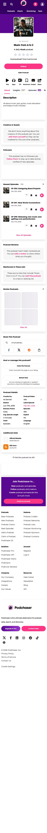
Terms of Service (8, 657)
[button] (10, 11)
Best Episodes (7, 528)
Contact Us (6, 661)
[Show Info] (41, 399)
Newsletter (28, 581)
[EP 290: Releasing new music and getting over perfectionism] (6, 219)
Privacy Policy (7, 653)
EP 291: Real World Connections (25, 202)
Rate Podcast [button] (23, 73)
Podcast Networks (32, 520)
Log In (26, 555)
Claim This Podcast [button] (23, 366)
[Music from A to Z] (23, 27)
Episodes (34, 90)
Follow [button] (23, 66)
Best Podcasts (7, 516)
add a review (20, 254)
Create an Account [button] (23, 501)
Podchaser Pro (7, 551)
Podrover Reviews (9, 567)
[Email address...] (23, 342)
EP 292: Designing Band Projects (25, 188)
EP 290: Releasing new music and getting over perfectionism (26, 218)
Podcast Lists (29, 524)
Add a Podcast (7, 532)
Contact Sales (33, 629)
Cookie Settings (8, 667)
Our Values (6, 589)
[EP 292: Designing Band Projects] (6, 190)
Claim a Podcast (8, 536)
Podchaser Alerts (8, 559)
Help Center (29, 577)
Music (23, 49)
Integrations (6, 581)
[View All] (43, 184)
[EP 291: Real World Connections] (6, 205)
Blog (26, 585)
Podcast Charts (8, 524)
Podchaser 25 (7, 540)
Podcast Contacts (31, 536)
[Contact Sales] (35, 4)
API (25, 589)
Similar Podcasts (10, 289)
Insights (16, 90)
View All (23, 327)
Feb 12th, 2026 (29, 406)
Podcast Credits (30, 516)
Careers (4, 585)
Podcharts (5, 563)
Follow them (12, 159)
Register (27, 551)
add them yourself (17, 137)
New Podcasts (7, 520)
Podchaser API (7, 555)
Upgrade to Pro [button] (10, 629)
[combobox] (23, 342)
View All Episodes (23, 235)
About (7, 90)
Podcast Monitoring (32, 528)
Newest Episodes (11, 184)
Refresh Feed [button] (23, 378)
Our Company (7, 577)
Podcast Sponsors (31, 532)
